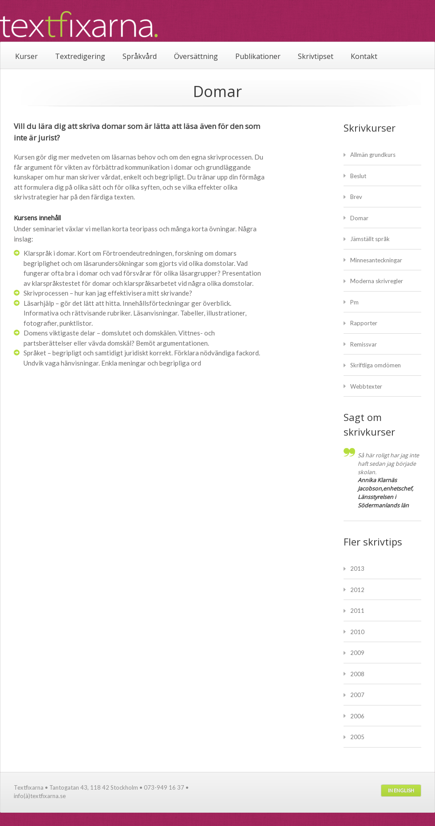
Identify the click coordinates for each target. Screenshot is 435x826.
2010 (357, 631)
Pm (354, 302)
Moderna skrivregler (376, 280)
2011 (357, 610)
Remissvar (363, 344)
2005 (357, 736)
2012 (357, 589)
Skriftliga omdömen (375, 365)
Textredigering (80, 56)
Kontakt (364, 56)
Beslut (358, 175)
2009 (357, 652)
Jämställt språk (370, 238)
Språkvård (140, 56)
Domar (359, 218)
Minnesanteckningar (376, 260)
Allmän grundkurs (372, 154)
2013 (357, 568)
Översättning (196, 56)
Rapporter (363, 323)
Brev (356, 196)
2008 (357, 674)
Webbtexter (366, 386)
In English (401, 790)
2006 (357, 716)
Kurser (26, 56)
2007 (357, 694)
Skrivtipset (315, 56)
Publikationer (258, 56)
